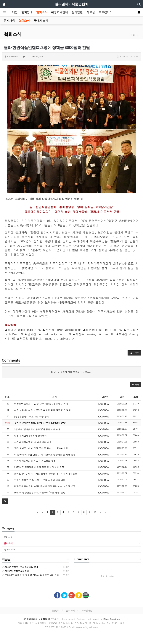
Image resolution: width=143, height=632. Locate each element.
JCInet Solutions (111, 619)
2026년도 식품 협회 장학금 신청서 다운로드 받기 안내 (31, 575)
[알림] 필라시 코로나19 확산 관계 (31, 416)
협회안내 (27, 12)
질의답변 (77, 12)
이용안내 (55, 610)
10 (95, 512)
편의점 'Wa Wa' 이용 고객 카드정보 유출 (34, 460)
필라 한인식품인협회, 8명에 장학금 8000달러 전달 (39, 422)
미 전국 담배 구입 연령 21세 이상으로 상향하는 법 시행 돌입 (44, 454)
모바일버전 (86, 610)
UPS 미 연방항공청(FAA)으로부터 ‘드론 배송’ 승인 (39, 492)
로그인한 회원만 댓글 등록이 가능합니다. (71, 372)
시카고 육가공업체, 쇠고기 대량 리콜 (33, 441)
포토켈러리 (106, 12)
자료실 (90, 12)
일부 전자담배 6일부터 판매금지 (30, 435)
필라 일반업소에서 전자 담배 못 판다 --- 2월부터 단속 (42, 448)
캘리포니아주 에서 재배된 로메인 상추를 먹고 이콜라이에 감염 (45, 473)
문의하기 (70, 610)
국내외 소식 (40, 20)
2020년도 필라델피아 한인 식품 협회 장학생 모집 (39, 467)
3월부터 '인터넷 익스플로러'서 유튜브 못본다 (37, 429)
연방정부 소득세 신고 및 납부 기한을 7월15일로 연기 (41, 403)
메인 (15, 12)
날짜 (122, 396)
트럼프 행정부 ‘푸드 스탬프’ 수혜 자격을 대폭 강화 (39, 479)
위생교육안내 (59, 12)
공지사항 (9, 20)
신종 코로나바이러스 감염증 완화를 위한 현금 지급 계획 (42, 410)
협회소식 (41, 12)
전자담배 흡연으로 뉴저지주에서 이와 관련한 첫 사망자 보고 (44, 486)
